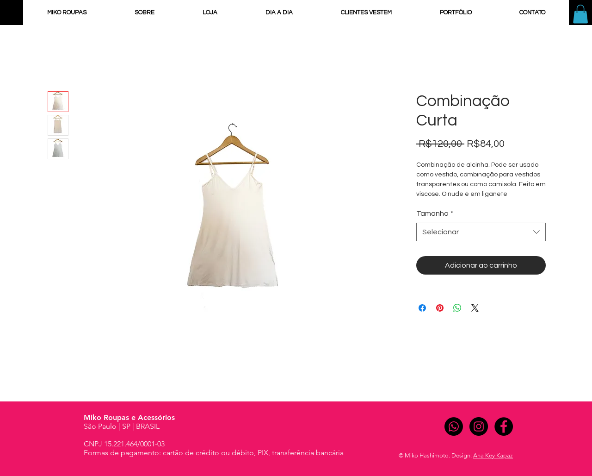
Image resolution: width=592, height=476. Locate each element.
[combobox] (481, 232)
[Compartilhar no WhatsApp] (457, 307)
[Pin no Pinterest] (439, 307)
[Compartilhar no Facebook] (422, 307)
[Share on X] (475, 307)
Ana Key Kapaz (493, 455)
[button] (580, 14)
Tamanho (434, 213)
